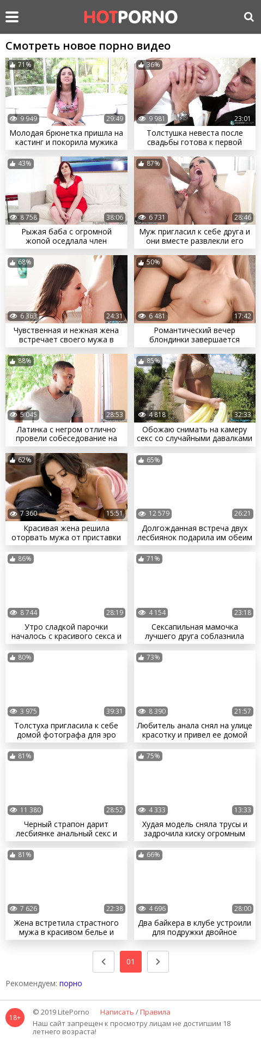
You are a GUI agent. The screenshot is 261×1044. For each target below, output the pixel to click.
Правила (155, 1012)
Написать (117, 1012)
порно (70, 983)
